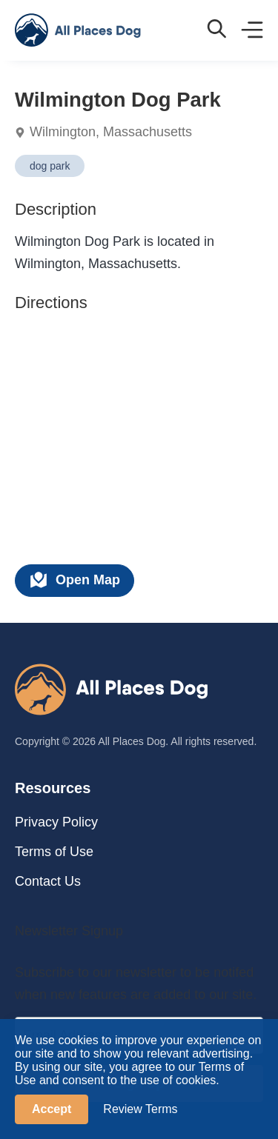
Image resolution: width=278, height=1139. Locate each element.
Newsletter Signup (69, 930)
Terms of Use (54, 851)
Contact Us (48, 881)
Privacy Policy (56, 822)
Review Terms (140, 1109)
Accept (51, 1109)
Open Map (74, 579)
